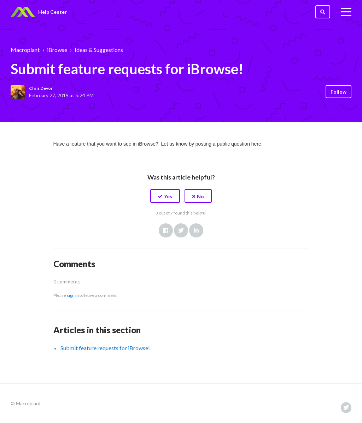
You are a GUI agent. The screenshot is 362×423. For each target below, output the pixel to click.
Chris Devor (41, 88)
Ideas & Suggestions (99, 49)
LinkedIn (196, 230)
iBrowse (57, 49)
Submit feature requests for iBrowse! (105, 348)
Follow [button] (338, 92)
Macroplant (25, 49)
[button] (165, 196)
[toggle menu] (346, 12)
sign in (73, 295)
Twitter (181, 230)
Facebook (166, 230)
